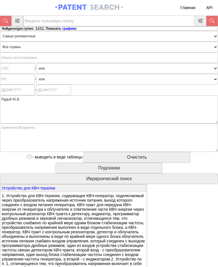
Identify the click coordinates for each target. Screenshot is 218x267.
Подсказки (109, 167)
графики (69, 29)
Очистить (137, 157)
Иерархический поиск (109, 178)
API (209, 7)
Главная (187, 7)
